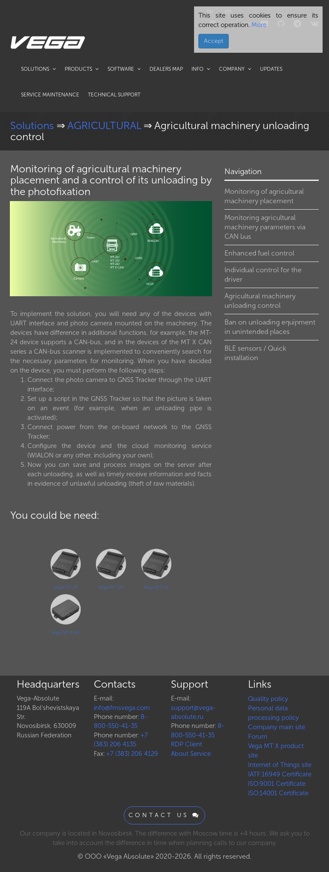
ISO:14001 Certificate (278, 793)
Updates (271, 69)
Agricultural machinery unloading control (260, 301)
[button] (204, 209)
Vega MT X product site (276, 750)
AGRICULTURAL (105, 125)
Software (124, 69)
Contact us (164, 815)
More (258, 25)
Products (82, 69)
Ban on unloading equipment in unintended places (269, 327)
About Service (191, 754)
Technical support (114, 95)
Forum (257, 736)
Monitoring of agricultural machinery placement (264, 196)
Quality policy (268, 699)
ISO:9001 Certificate (276, 784)
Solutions (38, 69)
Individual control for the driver (263, 274)
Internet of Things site (279, 765)
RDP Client (186, 744)
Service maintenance (50, 95)
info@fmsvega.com (122, 708)
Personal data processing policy (273, 713)
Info (200, 69)
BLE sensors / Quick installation (255, 353)
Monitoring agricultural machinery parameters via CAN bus (264, 227)
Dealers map (166, 69)
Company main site (276, 727)
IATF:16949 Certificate (279, 774)
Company (235, 69)
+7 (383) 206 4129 (132, 754)
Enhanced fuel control (259, 253)
